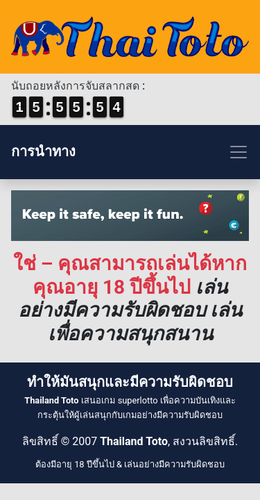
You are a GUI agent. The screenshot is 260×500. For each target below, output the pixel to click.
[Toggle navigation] (130, 152)
